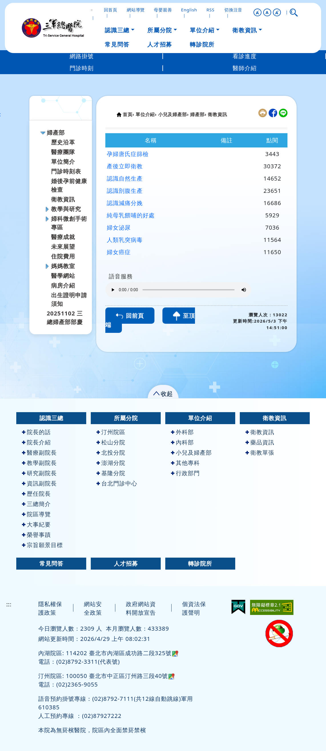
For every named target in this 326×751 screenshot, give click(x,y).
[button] (257, 12)
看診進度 (245, 56)
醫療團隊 (63, 152)
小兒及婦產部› (173, 114)
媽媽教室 (63, 266)
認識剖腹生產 (125, 191)
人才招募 (126, 563)
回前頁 (130, 315)
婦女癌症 (119, 252)
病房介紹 (63, 285)
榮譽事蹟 (36, 535)
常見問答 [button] (117, 44)
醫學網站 (63, 276)
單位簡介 (63, 161)
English (189, 10)
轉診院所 (200, 563)
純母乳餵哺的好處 (131, 215)
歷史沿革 (63, 142)
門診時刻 (82, 68)
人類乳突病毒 (125, 240)
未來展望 (63, 246)
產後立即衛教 (125, 166)
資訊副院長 (39, 483)
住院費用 (63, 256)
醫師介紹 (245, 68)
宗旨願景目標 (42, 545)
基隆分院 (110, 473)
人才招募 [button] (159, 44)
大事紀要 (36, 524)
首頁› (128, 114)
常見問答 (51, 563)
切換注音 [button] (233, 10)
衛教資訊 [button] (244, 30)
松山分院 (110, 442)
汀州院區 (110, 432)
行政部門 (185, 473)
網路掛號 (82, 56)
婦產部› (198, 114)
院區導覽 (36, 514)
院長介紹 (36, 442)
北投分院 (110, 452)
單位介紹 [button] (202, 30)
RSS (210, 10)
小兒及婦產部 (191, 452)
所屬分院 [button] (159, 30)
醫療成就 (63, 237)
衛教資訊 (63, 199)
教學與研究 (66, 209)
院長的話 (36, 432)
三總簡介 (36, 504)
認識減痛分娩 (125, 203)
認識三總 (51, 418)
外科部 (182, 432)
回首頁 (110, 10)
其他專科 (185, 463)
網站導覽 (136, 10)
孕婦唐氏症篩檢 (128, 154)
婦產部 (56, 132)
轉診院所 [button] (202, 44)
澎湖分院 (110, 463)
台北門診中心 (116, 483)
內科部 (182, 442)
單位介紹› (146, 114)
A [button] (267, 12)
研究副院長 (39, 473)
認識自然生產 (125, 178)
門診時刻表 (66, 171)
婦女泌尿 (119, 227)
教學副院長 (39, 463)
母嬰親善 (163, 10)
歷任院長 (36, 493)
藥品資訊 (259, 442)
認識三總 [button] (117, 30)
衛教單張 (259, 452)
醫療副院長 (39, 452)
